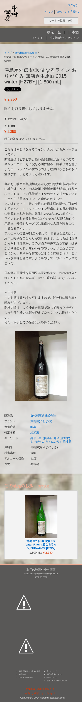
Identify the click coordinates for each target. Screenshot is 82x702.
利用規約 (22, 674)
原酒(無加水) (62, 438)
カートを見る (61, 20)
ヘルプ (49, 11)
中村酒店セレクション (64, 37)
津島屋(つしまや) (41, 421)
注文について (52, 671)
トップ (8, 52)
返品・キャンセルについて (57, 681)
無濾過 (47, 438)
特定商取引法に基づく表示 (29, 671)
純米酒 (34, 432)
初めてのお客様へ (67, 11)
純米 (33, 438)
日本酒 (73, 32)
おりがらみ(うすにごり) (45, 441)
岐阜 (33, 426)
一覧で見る (42, 486)
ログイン (73, 5)
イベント (37, 37)
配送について (52, 678)
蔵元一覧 (54, 32)
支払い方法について (54, 674)
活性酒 (67, 441)
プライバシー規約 (26, 678)
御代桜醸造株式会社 (26, 52)
